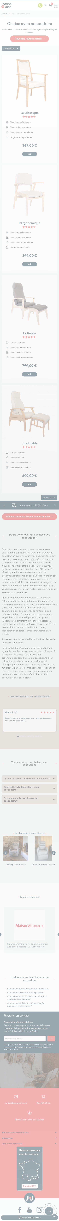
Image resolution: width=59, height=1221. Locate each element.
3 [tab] (23, 736)
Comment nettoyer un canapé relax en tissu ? (28, 988)
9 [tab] (38, 736)
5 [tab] (28, 736)
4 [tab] (25, 736)
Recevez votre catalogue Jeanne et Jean (28, 516)
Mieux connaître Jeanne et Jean (15, 1132)
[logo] (7, 5)
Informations (7, 1138)
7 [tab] (33, 736)
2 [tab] (20, 736)
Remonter (49, 497)
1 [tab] (18, 736)
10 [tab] (41, 736)
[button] (54, 1217)
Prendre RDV (29, 1186)
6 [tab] (31, 736)
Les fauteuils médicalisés (12, 1143)
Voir (30, 154)
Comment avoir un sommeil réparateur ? (25, 992)
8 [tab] (36, 736)
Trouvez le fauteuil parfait (27, 38)
